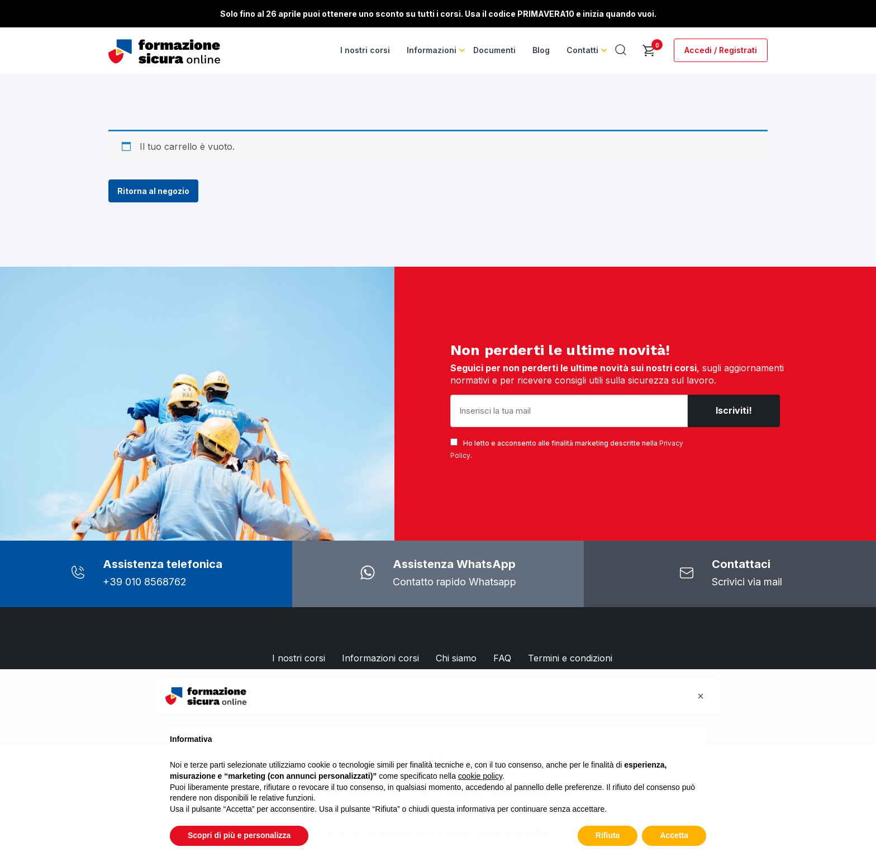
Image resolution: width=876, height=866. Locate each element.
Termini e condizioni (570, 658)
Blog (541, 50)
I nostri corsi (365, 50)
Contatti (582, 50)
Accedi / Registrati (720, 50)
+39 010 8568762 (145, 582)
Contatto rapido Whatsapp (454, 582)
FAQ (502, 658)
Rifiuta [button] (608, 835)
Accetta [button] (674, 835)
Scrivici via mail (747, 582)
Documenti (494, 50)
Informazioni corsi (380, 658)
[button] (701, 696)
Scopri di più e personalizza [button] (239, 835)
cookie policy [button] (480, 776)
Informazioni (431, 50)
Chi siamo (456, 658)
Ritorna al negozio (153, 191)
